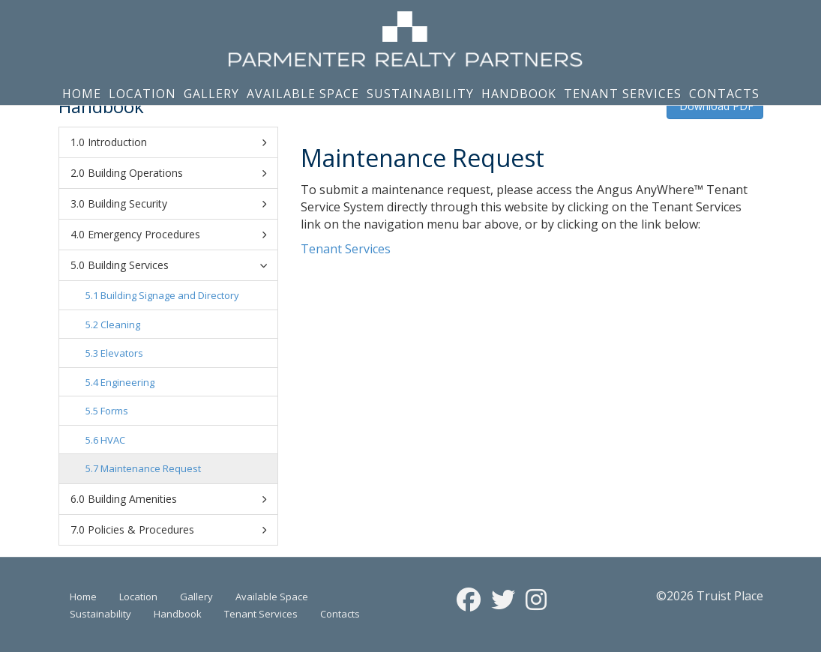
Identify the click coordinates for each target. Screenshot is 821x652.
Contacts (724, 93)
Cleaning (120, 324)
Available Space (303, 93)
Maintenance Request (150, 468)
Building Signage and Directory (169, 295)
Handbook (518, 93)
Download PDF (715, 106)
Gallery (211, 93)
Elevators (121, 353)
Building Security (177, 203)
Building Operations (177, 173)
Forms (114, 410)
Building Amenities (177, 499)
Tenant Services (623, 93)
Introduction (177, 142)
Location (142, 93)
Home (81, 93)
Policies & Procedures (177, 529)
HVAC (112, 440)
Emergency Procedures (177, 234)
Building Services (179, 265)
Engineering (127, 382)
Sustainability (420, 93)
